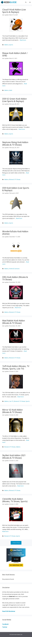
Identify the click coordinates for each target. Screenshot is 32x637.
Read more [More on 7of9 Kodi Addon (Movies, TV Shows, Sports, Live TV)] (20, 397)
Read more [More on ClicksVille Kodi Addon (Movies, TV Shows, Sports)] (5, 531)
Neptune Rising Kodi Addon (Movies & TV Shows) (15, 143)
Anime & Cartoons (14, 268)
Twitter (4, 627)
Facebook (5, 624)
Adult (10, 90)
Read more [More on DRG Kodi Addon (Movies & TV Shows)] (18, 307)
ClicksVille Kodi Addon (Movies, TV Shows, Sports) (14, 500)
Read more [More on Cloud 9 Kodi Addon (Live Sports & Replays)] (23, 40)
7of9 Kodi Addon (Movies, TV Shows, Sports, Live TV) (15, 367)
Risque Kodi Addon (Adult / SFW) (15, 54)
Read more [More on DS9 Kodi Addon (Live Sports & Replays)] (19, 218)
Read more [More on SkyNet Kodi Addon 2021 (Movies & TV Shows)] (20, 486)
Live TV (11, 401)
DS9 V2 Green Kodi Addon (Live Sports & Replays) (14, 100)
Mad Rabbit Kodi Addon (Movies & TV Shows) (13, 321)
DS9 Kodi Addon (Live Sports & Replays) (15, 189)
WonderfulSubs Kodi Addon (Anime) (15, 232)
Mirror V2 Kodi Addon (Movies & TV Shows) (12, 411)
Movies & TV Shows (14, 179)
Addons (6, 45)
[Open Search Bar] (26, 2)
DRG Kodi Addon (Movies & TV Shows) (15, 278)
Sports (11, 45)
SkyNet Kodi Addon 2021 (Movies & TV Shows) (14, 456)
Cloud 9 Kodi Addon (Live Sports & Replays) (14, 10)
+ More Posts (16, 543)
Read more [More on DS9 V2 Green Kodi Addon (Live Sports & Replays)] (22, 129)
